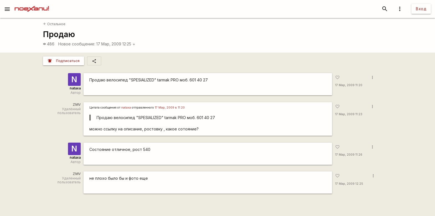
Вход (421, 8)
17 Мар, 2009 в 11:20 (170, 107)
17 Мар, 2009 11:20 (348, 85)
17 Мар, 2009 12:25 (115, 44)
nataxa (75, 88)
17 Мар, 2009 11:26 (348, 154)
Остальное (54, 24)
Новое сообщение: (76, 44)
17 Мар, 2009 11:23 (348, 114)
